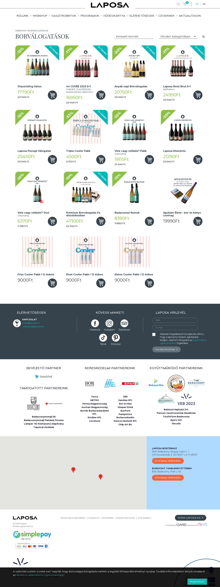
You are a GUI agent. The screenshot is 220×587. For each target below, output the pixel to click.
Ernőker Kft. (95, 417)
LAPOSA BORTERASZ (164, 448)
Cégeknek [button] (167, 15)
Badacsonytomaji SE (44, 416)
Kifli (125, 396)
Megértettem (197, 581)
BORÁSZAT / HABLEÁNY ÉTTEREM (172, 468)
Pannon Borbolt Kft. (125, 421)
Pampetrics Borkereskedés (125, 416)
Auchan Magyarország (95, 407)
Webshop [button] (40, 15)
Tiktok (103, 344)
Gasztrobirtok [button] (63, 15)
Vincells (176, 423)
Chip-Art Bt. (125, 424)
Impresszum (93, 518)
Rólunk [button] (22, 15)
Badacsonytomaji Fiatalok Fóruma (44, 420)
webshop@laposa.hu (33, 326)
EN (204, 4)
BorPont (125, 410)
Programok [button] (90, 15)
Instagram (109, 329)
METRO (94, 400)
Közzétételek (107, 518)
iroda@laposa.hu (31, 323)
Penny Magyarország (94, 403)
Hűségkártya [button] (114, 15)
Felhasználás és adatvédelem (73, 518)
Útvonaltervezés (168, 461)
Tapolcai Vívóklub (43, 427)
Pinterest (116, 344)
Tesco (94, 396)
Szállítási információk (125, 518)
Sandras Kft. (125, 400)
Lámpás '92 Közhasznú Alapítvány (44, 423)
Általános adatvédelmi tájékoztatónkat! (40, 575)
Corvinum (94, 421)
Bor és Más (125, 403)
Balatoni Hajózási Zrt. (176, 409)
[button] (73, 470)
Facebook (95, 329)
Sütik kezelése (144, 518)
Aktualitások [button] (190, 15)
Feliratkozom (166, 349)
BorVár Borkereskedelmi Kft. (94, 412)
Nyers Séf (176, 420)
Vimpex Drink (125, 407)
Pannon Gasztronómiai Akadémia (176, 413)
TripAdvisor (124, 329)
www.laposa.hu (190, 518)
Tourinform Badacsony (176, 416)
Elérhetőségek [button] (142, 15)
